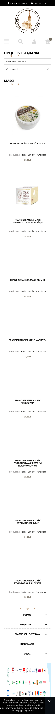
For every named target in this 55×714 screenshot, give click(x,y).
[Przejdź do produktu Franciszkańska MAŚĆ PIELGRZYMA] (27, 383)
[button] (7, 41)
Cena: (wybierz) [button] (13, 69)
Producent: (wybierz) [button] (16, 61)
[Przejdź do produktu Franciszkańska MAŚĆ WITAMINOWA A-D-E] (27, 503)
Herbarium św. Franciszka (33, 154)
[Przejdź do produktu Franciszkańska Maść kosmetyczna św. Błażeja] (27, 195)
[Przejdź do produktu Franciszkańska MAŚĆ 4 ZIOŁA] (27, 117)
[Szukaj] (21, 41)
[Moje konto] (34, 41)
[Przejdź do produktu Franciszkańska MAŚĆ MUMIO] (27, 263)
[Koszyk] (48, 41)
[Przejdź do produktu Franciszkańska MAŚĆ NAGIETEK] (27, 323)
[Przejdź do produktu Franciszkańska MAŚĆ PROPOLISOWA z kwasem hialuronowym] (27, 443)
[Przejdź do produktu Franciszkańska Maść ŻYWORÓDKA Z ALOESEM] (27, 564)
